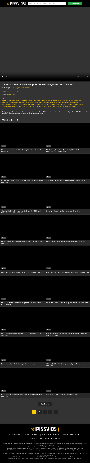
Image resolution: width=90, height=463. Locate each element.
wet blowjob (64, 106)
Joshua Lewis (25, 88)
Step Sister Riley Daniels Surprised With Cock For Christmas (65, 180)
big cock (37, 100)
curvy (9, 100)
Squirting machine (45, 106)
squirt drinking (78, 104)
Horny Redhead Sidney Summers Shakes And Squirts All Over (65, 241)
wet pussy (72, 106)
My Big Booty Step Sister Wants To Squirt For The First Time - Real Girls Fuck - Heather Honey (66, 150)
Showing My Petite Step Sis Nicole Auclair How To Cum (63, 211)
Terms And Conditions (51, 435)
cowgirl (60, 100)
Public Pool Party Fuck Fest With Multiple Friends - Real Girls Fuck (67, 272)
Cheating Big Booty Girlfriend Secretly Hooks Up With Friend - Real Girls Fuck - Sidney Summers (21, 212)
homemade (65, 102)
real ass (43, 104)
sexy (64, 104)
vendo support (36, 438)
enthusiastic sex (27, 102)
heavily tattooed (55, 102)
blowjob (54, 100)
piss (13, 100)
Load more (45, 404)
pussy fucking (35, 104)
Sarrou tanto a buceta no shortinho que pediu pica (62, 394)
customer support (31, 435)
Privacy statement (71, 435)
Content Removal (52, 438)
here (17, 457)
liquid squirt (74, 102)
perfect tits (26, 104)
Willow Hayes (14, 88)
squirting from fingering (10, 106)
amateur (30, 100)
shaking (69, 104)
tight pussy (55, 106)
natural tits (18, 104)
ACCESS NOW (75, 3)
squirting (24, 100)
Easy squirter (13, 102)
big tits (4, 100)
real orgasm (51, 104)
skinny (18, 100)
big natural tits (45, 100)
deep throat (77, 100)
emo (20, 102)
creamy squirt (68, 100)
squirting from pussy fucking (28, 106)
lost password (15, 435)
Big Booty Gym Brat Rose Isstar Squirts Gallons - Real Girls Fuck (67, 303)
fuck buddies (38, 102)
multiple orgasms (8, 104)
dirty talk (5, 102)
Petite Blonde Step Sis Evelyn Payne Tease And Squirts (18, 364)
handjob (46, 102)
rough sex (58, 104)
